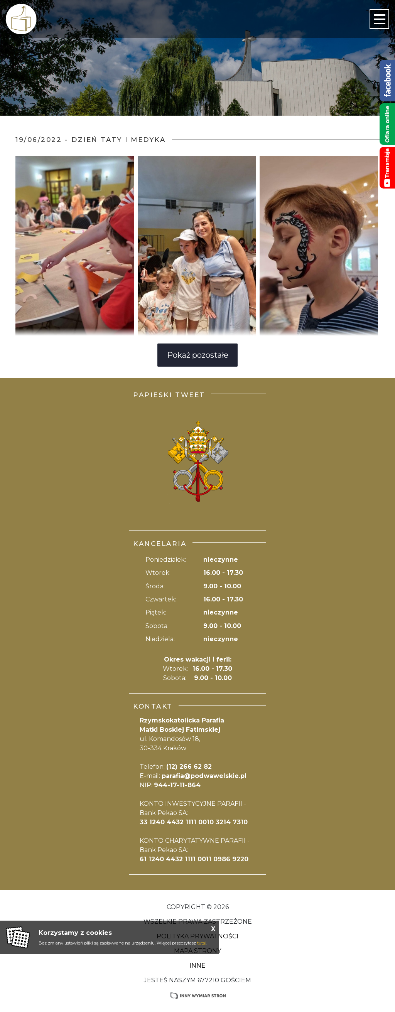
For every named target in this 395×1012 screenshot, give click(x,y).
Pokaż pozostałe (197, 355)
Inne (197, 965)
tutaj (201, 943)
